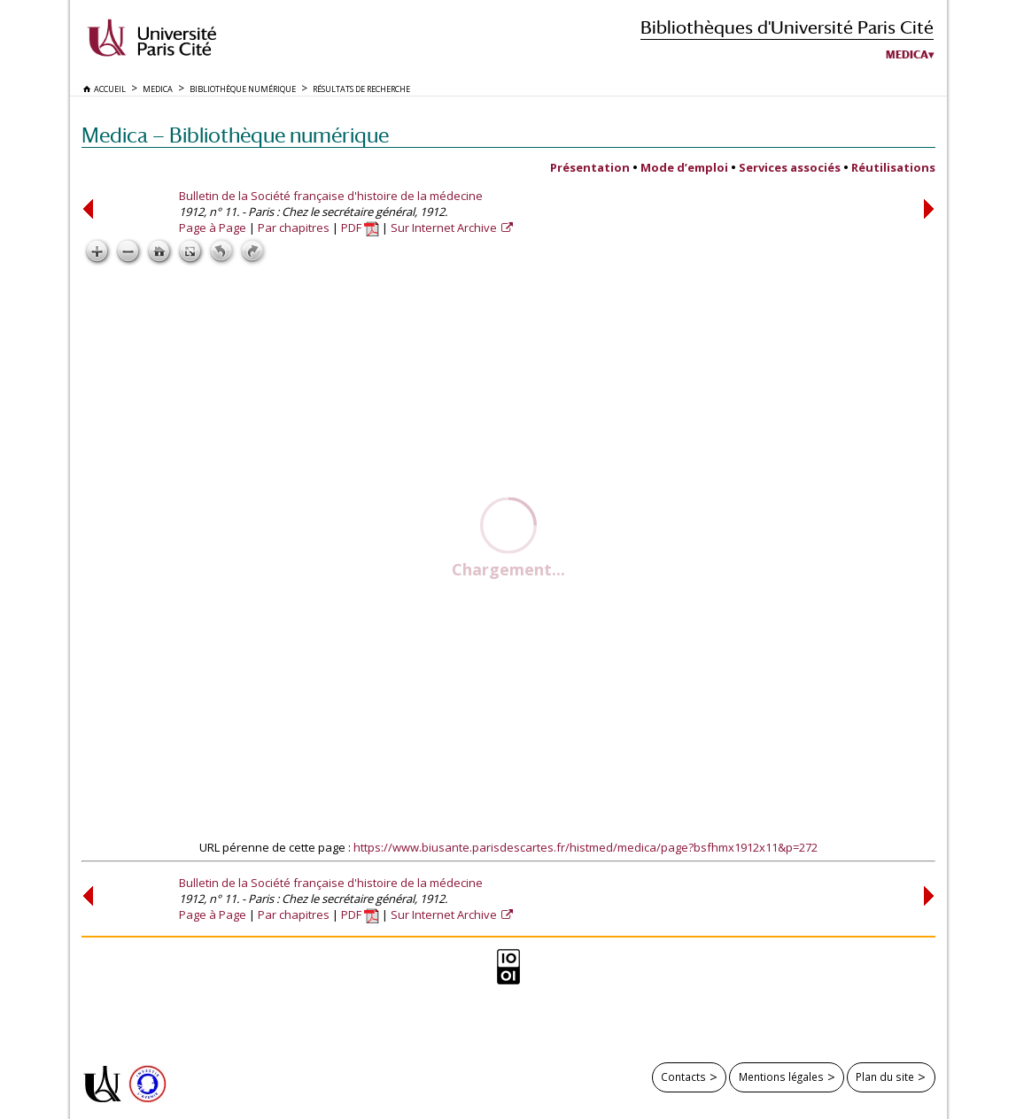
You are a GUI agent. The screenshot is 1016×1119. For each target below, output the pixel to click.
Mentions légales (781, 1076)
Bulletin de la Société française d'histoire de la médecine (331, 196)
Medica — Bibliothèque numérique (235, 135)
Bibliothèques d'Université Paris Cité (787, 27)
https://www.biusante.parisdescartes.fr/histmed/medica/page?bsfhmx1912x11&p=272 (585, 847)
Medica (907, 55)
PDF (360, 227)
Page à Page (212, 227)
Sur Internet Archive (445, 227)
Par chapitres (294, 227)
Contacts (683, 1076)
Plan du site (885, 1076)
